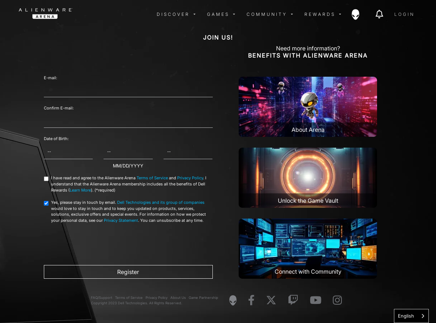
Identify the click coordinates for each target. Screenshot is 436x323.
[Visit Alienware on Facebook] (251, 300)
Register (128, 271)
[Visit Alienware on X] (271, 300)
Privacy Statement (121, 220)
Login (404, 14)
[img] (134, 14)
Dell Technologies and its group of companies (161, 202)
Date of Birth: (56, 138)
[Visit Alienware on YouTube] (315, 300)
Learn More (80, 190)
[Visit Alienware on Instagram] (337, 300)
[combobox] (411, 316)
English (406, 316)
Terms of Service (152, 177)
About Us (178, 298)
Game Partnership (203, 298)
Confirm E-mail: (59, 108)
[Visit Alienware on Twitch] (293, 300)
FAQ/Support (101, 298)
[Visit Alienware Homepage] (233, 300)
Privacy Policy (190, 177)
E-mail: (50, 77)
